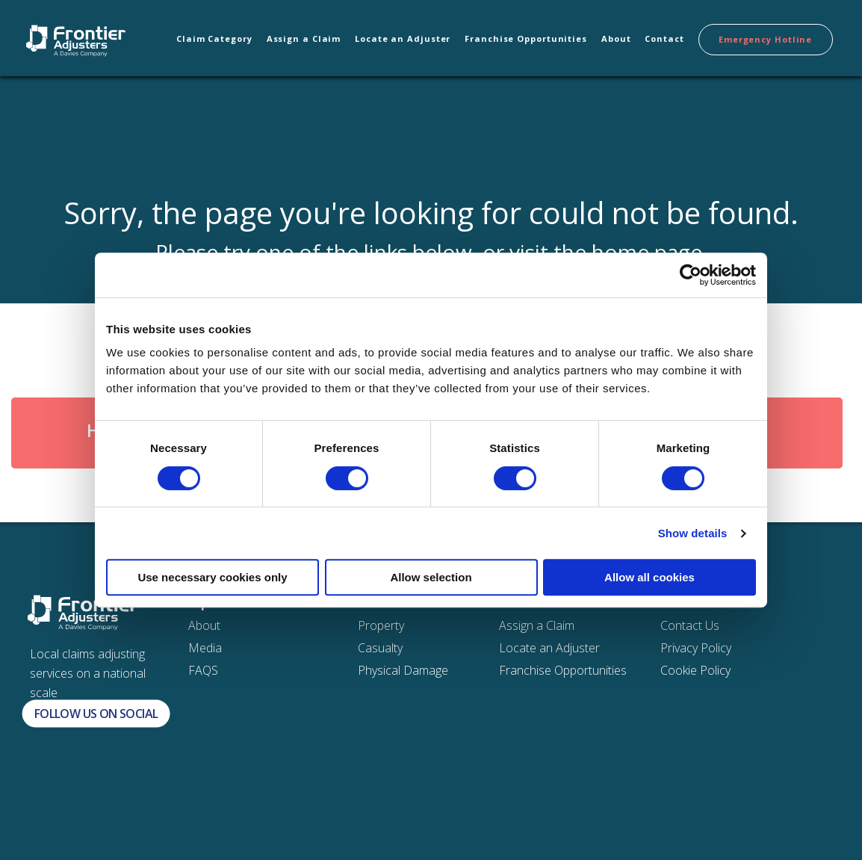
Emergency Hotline (765, 39)
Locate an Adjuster (402, 38)
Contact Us (689, 625)
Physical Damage (403, 670)
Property (381, 625)
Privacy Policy (695, 648)
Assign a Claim (304, 38)
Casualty (380, 648)
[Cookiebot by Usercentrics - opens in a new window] (690, 275)
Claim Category (214, 38)
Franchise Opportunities (526, 38)
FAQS (203, 670)
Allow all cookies (649, 577)
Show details (693, 533)
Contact (664, 38)
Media (205, 648)
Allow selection (430, 577)
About (616, 38)
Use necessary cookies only (212, 577)
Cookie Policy (695, 670)
